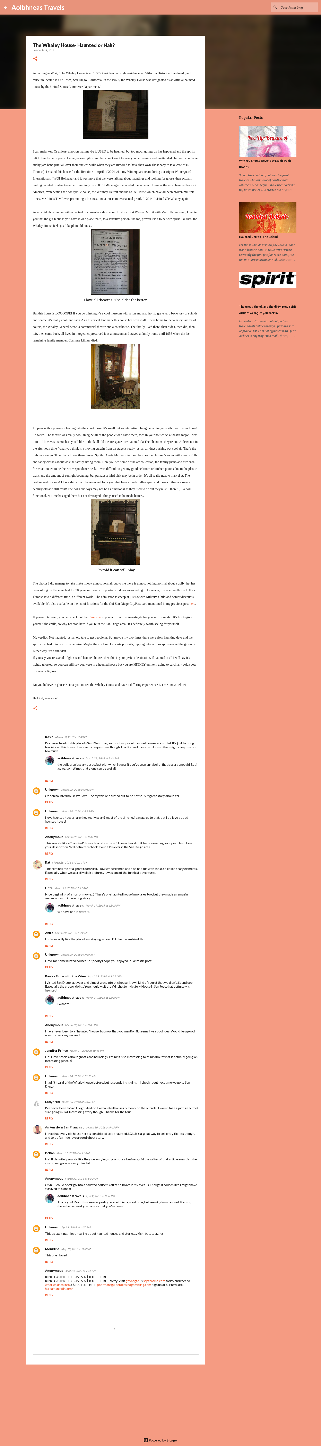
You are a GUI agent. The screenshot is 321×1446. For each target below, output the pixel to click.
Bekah (50, 1153)
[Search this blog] (296, 7)
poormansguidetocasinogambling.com (124, 1285)
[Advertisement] (116, 1399)
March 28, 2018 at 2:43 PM (71, 737)
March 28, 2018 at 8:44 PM (81, 837)
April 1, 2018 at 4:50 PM (75, 1227)
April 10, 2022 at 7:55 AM (80, 1270)
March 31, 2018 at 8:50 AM (81, 1178)
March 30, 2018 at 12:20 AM (78, 1076)
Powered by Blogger (160, 1440)
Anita (49, 933)
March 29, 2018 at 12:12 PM (104, 976)
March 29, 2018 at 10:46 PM (86, 1050)
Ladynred (52, 1101)
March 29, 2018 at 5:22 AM (71, 933)
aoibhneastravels (70, 758)
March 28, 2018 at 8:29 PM (77, 811)
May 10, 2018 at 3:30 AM (76, 1249)
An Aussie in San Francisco (65, 1127)
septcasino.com (154, 1281)
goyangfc (132, 1281)
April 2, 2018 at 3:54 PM (100, 1196)
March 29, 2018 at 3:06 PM (81, 1025)
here (192, 603)
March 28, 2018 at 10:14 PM (69, 862)
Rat (47, 862)
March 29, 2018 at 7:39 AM (77, 954)
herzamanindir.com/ (59, 1288)
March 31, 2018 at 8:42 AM (72, 1153)
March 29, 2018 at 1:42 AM (70, 888)
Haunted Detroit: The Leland (258, 237)
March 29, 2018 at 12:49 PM (103, 997)
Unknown (52, 789)
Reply (49, 780)
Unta (49, 888)
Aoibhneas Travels (37, 7)
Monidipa (52, 1249)
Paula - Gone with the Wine (65, 976)
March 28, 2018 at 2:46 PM (102, 758)
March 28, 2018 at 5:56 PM (77, 789)
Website (95, 617)
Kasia (49, 737)
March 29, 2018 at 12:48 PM (103, 905)
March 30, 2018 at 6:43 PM (102, 1127)
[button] (35, 59)
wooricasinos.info (57, 1285)
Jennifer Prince (56, 1050)
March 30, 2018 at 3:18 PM (77, 1101)
